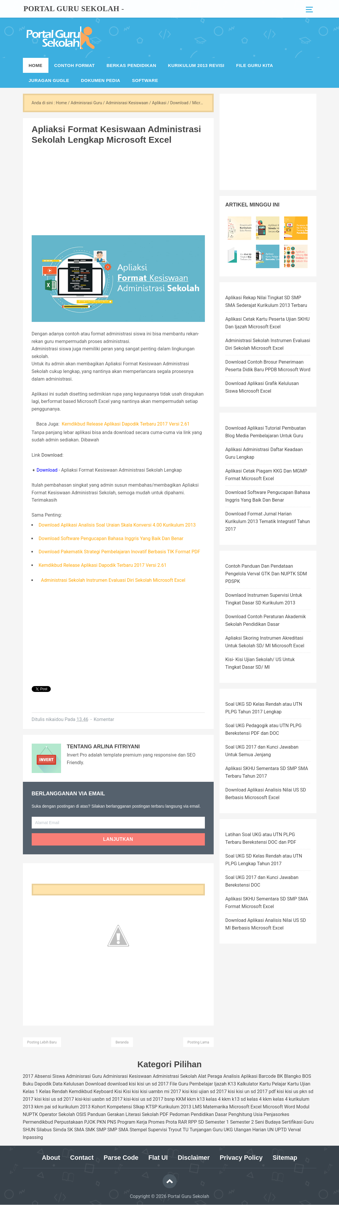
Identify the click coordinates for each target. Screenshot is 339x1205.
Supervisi (157, 1129)
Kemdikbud (80, 1091)
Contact (79, 1157)
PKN (101, 1122)
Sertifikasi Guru (298, 1122)
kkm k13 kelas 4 (204, 1099)
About (47, 1157)
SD (201, 1122)
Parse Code (120, 1157)
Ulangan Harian (250, 1129)
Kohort (99, 1107)
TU (185, 1129)
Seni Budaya (268, 1122)
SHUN (29, 1129)
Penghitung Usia (245, 1114)
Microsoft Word (279, 1107)
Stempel (138, 1129)
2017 (28, 1076)
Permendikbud (38, 1122)
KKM (181, 1099)
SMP (101, 1129)
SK (70, 1129)
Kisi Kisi (122, 1091)
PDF (164, 1114)
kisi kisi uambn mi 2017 (156, 1091)
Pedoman (180, 1114)
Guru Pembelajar (195, 1084)
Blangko (292, 1076)
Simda (59, 1129)
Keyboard (103, 1091)
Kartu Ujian (298, 1084)
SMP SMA (118, 1129)
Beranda (122, 1042)
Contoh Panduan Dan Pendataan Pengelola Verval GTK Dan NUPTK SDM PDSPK (266, 573)
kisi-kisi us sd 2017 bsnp (149, 1099)
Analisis (231, 1076)
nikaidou (54, 719)
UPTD (281, 1129)
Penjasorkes (276, 1114)
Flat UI (158, 1157)
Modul (302, 1107)
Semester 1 (217, 1122)
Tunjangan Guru (206, 1129)
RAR (182, 1122)
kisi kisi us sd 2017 (54, 1099)
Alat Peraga (210, 1076)
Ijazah (220, 1084)
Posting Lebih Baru (42, 1042)
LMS (197, 1107)
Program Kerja (132, 1122)
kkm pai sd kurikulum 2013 (62, 1107)
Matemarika (215, 1107)
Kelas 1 (30, 1091)
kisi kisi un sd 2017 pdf (252, 1091)
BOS (306, 1076)
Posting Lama (198, 1042)
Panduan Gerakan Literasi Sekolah (123, 1114)
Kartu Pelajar (272, 1084)
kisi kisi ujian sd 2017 (204, 1091)
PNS (111, 1122)
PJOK (89, 1122)
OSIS (81, 1114)
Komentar (104, 719)
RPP (192, 1122)
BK (280, 1076)
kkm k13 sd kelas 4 (242, 1099)
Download (51, 455)
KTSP (151, 1107)
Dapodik (42, 1084)
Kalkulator (247, 1084)
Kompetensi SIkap (126, 1107)
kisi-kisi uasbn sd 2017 (98, 1099)
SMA (79, 1129)
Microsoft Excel (245, 1107)
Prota (171, 1122)
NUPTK (30, 1114)
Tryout (174, 1129)
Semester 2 (242, 1122)
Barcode (267, 1076)
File (173, 1084)
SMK (90, 1129)
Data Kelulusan (68, 1084)
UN (270, 1129)
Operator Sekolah (57, 1114)
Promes (156, 1122)
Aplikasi (249, 1076)
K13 (232, 1084)
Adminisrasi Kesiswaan (127, 1076)
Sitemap (288, 1157)
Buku (28, 1084)
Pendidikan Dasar (209, 1114)
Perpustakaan (68, 1122)
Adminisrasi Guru (84, 1076)
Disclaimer (194, 1157)
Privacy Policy (243, 1157)
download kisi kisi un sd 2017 (137, 1084)
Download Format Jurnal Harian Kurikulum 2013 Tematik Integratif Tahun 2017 (267, 521)
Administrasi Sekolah (175, 1076)
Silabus (44, 1129)
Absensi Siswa (49, 1076)
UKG (228, 1129)
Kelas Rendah (53, 1091)
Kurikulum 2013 (174, 1107)
